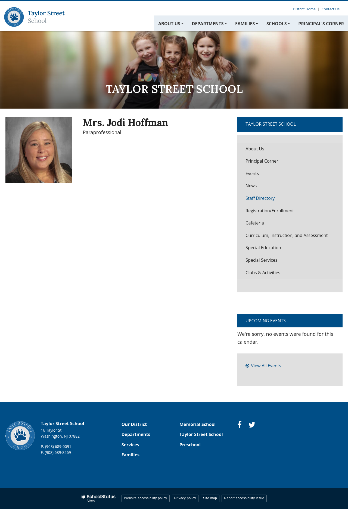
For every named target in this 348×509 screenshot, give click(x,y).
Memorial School (197, 424)
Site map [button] (210, 498)
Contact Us (331, 9)
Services (130, 445)
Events (252, 173)
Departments (136, 434)
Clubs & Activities (263, 273)
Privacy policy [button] (185, 498)
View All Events (266, 366)
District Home (305, 9)
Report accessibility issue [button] (244, 498)
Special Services (261, 260)
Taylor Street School (271, 124)
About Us (255, 149)
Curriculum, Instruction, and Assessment (287, 235)
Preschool (190, 445)
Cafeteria (255, 223)
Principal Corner (262, 161)
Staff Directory (260, 198)
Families (130, 455)
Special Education (263, 248)
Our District (134, 424)
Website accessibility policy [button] (145, 498)
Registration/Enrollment (270, 211)
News (251, 186)
